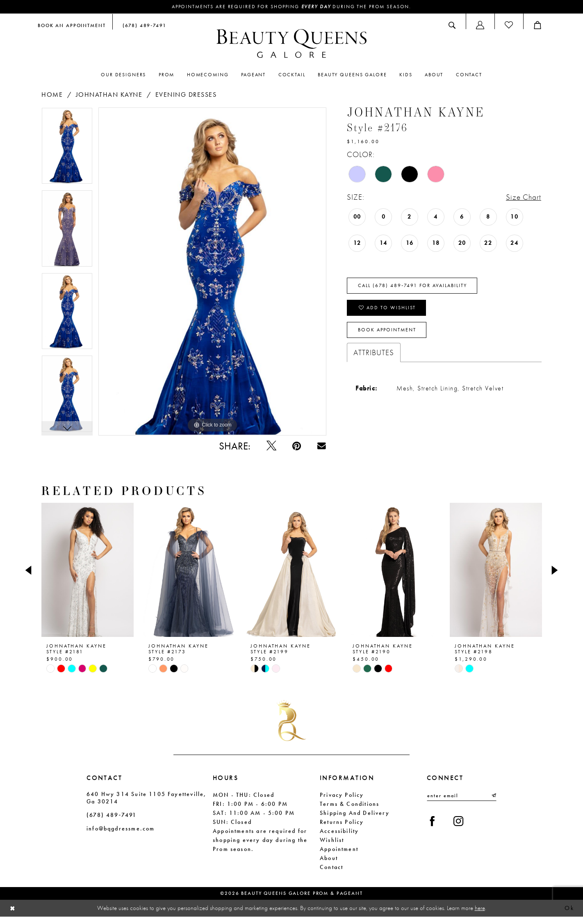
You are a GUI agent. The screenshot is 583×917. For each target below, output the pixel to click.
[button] (480, 25)
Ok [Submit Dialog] (569, 908)
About (329, 858)
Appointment (339, 849)
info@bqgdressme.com (121, 828)
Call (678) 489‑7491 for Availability (412, 286)
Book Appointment (387, 330)
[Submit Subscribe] (493, 795)
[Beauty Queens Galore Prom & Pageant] (291, 43)
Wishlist (332, 840)
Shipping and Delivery (354, 813)
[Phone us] (142, 25)
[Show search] (452, 25)
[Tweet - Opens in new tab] (271, 446)
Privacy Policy (342, 794)
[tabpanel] (67, 148)
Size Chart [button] (523, 197)
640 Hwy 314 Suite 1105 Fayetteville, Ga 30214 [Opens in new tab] (146, 797)
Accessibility (339, 831)
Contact (331, 867)
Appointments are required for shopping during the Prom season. (292, 7)
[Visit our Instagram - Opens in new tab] (459, 821)
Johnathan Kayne (109, 94)
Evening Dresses (186, 94)
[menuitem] (71, 25)
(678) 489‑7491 (112, 815)
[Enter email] (461, 795)
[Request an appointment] (71, 25)
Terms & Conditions (349, 804)
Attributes (373, 352)
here (480, 908)
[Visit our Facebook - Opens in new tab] (432, 821)
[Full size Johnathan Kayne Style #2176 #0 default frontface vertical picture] (212, 271)
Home (52, 94)
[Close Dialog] (12, 908)
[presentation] (87, 570)
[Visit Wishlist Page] (508, 25)
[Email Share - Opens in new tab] (321, 446)
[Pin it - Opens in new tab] (296, 446)
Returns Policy (342, 822)
